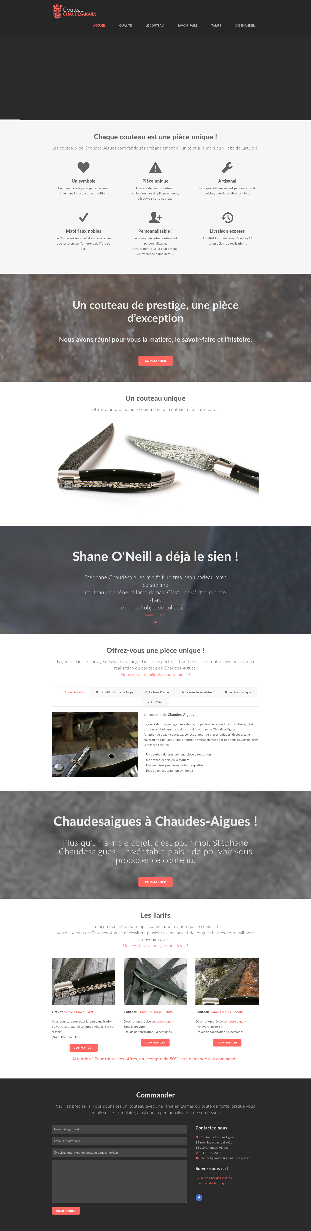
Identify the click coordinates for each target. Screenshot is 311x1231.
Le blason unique (238, 692)
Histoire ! (155, 702)
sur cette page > (162, 1021)
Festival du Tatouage (212, 1183)
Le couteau (155, 25)
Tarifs (216, 25)
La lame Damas (157, 692)
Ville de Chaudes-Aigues (215, 1178)
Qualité (125, 25)
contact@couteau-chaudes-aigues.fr (226, 1158)
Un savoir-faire (71, 692)
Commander (245, 25)
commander (155, 882)
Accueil (99, 25)
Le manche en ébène (197, 692)
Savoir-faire (187, 25)
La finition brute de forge (114, 692)
